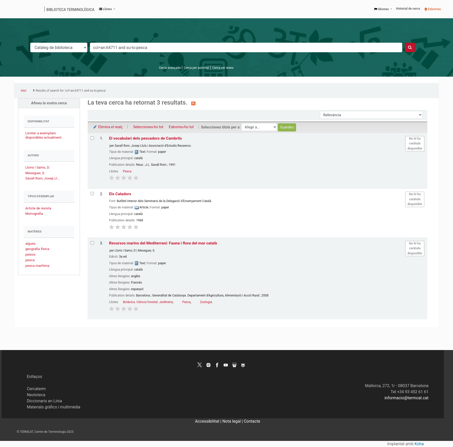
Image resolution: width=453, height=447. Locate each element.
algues (30, 243)
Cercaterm (36, 388)
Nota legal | (233, 421)
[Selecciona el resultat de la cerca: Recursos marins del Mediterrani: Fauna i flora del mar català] (92, 242)
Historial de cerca (408, 8)
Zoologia (206, 302)
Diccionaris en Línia (44, 401)
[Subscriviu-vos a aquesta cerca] (193, 103)
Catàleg (19, 9)
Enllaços (34, 376)
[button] (107, 9)
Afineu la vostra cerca (49, 103)
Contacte (252, 421)
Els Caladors (120, 194)
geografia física (37, 249)
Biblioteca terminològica (70, 10)
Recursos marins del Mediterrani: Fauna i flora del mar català (163, 243)
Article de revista (38, 208)
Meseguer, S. (35, 173)
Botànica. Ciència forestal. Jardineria (148, 302)
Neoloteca (36, 394)
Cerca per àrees (222, 68)
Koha (419, 443)
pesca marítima (37, 265)
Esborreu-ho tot (181, 127)
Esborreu (433, 9)
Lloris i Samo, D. (37, 167)
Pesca (127, 171)
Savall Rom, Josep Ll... (42, 178)
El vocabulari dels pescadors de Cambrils (145, 138)
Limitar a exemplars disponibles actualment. (43, 135)
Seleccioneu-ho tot (148, 127)
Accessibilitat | (208, 421)
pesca (30, 260)
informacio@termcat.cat (406, 397)
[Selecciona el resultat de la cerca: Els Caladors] (92, 193)
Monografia (34, 213)
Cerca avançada (170, 68)
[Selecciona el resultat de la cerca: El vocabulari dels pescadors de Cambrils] (92, 138)
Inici (23, 90)
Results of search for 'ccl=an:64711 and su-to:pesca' (71, 90)
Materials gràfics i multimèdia (53, 407)
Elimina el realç (108, 127)
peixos (30, 254)
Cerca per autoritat (196, 68)
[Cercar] (410, 47)
